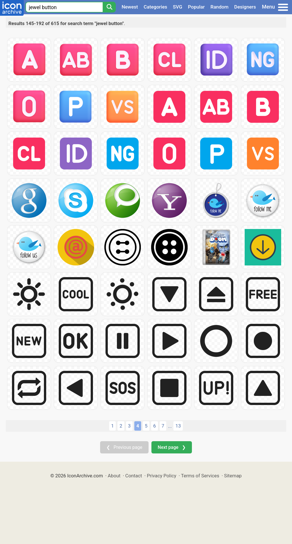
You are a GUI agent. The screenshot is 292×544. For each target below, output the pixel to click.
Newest (129, 7)
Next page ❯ (171, 447)
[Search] (109, 7)
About (114, 475)
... (170, 426)
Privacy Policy (161, 475)
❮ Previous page (124, 447)
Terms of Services (200, 475)
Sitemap (233, 475)
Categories (155, 7)
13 (178, 426)
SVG (177, 7)
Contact (133, 475)
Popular (196, 7)
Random (219, 7)
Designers (245, 7)
